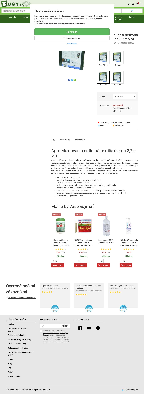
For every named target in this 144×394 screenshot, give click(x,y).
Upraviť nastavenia (72, 38)
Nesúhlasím (72, 44)
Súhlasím (72, 31)
